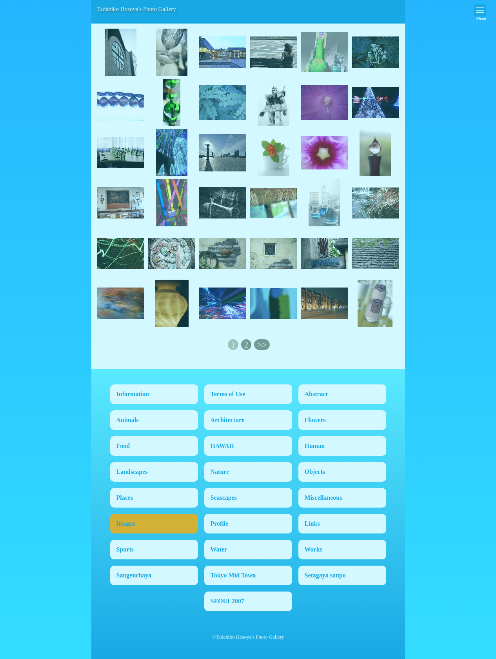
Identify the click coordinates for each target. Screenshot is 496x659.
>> (261, 344)
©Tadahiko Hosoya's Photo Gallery (248, 637)
